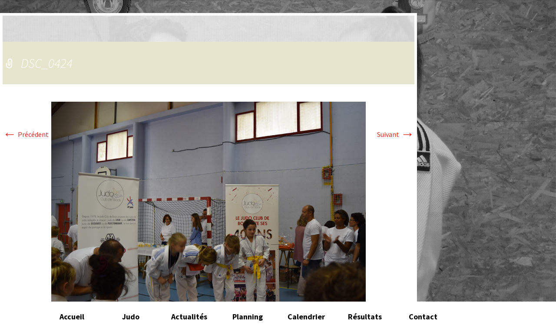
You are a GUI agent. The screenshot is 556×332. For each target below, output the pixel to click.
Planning (247, 317)
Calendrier (306, 317)
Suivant (395, 134)
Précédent (26, 134)
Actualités (189, 317)
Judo (130, 317)
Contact (423, 317)
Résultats (365, 317)
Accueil (72, 317)
